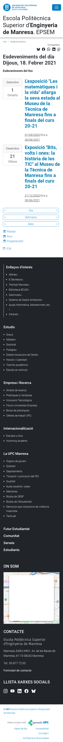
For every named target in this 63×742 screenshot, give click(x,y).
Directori (11, 466)
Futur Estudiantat (17, 529)
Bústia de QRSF (15, 496)
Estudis (9, 327)
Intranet (13, 314)
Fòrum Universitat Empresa (21, 405)
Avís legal (43, 733)
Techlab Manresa (18, 284)
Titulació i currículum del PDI (22, 476)
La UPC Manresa (16, 454)
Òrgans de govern (16, 461)
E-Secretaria (15, 279)
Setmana (31, 217)
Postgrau (11, 349)
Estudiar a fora (14, 435)
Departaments (14, 471)
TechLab (11, 516)
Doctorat (11, 344)
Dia (31, 210)
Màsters (10, 339)
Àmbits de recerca (16, 390)
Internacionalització (18, 428)
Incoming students (16, 440)
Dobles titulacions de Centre (22, 354)
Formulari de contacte (18, 670)
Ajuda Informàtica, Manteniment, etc (29, 304)
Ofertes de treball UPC (18, 415)
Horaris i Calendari (16, 359)
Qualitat (10, 481)
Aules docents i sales (18, 486)
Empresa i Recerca (17, 383)
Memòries (12, 491)
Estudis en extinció (16, 369)
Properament (15, 241)
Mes (31, 224)
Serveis (9, 543)
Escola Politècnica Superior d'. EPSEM (30, 25)
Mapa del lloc (20, 728)
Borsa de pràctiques (17, 410)
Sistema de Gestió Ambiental (25, 299)
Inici (5, 41)
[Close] (56, 7)
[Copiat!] (58, 49)
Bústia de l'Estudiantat (19, 501)
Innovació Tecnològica (19, 400)
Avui (9, 236)
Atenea (13, 274)
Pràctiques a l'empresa (19, 395)
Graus (9, 334)
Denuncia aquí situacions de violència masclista (27, 508)
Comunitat (11, 536)
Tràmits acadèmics (17, 364)
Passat (11, 231)
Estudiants (12, 550)
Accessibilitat (42, 728)
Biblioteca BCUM (18, 289)
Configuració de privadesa (36, 738)
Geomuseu (15, 294)
